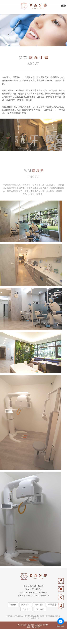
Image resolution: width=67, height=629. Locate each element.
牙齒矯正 (9, 616)
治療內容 (39, 605)
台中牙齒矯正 (18, 616)
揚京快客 (31, 625)
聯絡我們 (27, 609)
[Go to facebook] (60, 621)
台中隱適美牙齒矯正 (53, 616)
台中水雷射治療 (33, 618)
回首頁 (13, 605)
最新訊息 (52, 605)
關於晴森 (25, 605)
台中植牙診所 (29, 616)
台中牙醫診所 (40, 616)
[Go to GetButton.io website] (60, 626)
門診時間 (40, 609)
